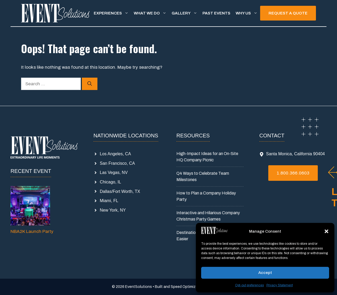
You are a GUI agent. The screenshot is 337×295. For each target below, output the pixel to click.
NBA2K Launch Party (32, 231)
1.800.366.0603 (293, 173)
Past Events (216, 13)
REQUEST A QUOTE (288, 13)
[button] (326, 231)
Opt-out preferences (249, 285)
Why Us (248, 13)
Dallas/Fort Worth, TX (120, 191)
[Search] (89, 84)
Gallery (186, 13)
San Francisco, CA (117, 163)
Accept (265, 273)
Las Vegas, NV (114, 172)
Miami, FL (109, 200)
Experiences (112, 13)
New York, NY (113, 210)
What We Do (151, 13)
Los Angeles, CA (115, 154)
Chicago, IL (110, 182)
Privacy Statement (279, 285)
